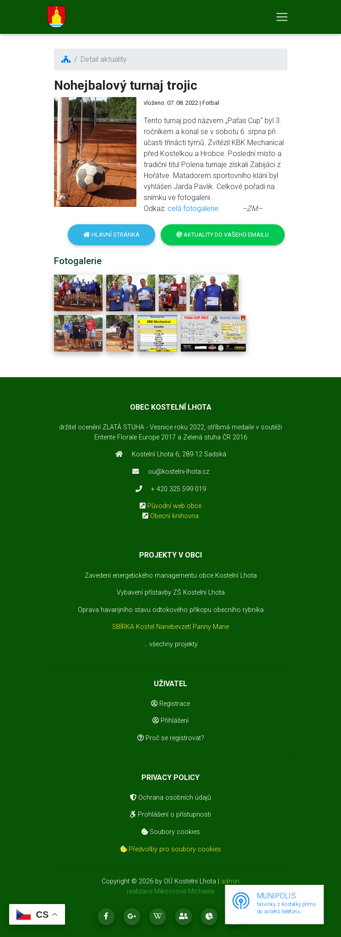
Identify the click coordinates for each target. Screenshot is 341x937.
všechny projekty (173, 644)
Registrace (170, 704)
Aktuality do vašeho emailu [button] (222, 234)
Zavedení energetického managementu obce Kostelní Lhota (171, 576)
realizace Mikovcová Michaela (170, 891)
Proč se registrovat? (170, 738)
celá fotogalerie (193, 208)
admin (230, 881)
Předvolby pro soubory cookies (170, 849)
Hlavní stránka (111, 234)
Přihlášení (170, 721)
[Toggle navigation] (282, 18)
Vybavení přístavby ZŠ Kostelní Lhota (171, 592)
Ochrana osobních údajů (170, 798)
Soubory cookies (170, 832)
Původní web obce (174, 506)
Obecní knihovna (174, 516)
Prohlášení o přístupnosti (170, 814)
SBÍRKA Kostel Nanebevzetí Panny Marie (170, 627)
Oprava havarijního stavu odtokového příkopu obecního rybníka (171, 610)
